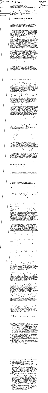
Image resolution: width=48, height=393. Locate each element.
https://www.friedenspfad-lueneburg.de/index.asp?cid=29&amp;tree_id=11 (23, 392)
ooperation (12, 209)
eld (15, 107)
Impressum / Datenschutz (4, 19)
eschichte (12, 18)
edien (19, 34)
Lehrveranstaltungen (4, 7)
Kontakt (2, 14)
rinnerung (15, 42)
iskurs (16, 46)
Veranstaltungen (3, 5)
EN (1, 392)
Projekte (2, 3)
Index (1, 17)
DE (2, 392)
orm (24, 91)
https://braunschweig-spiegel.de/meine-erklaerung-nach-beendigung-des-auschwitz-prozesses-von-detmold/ (24, 326)
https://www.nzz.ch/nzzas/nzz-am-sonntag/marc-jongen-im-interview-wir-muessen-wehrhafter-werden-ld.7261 (43, 366)
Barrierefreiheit (3, 15)
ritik (17, 388)
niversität (17, 10)
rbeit (12, 83)
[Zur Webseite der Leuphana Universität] (6, 392)
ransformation (23, 125)
